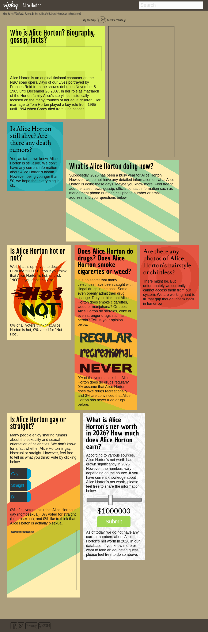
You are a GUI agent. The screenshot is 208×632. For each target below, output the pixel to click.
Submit (114, 521)
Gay (14, 473)
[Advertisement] (141, 91)
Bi (13, 497)
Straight (17, 485)
